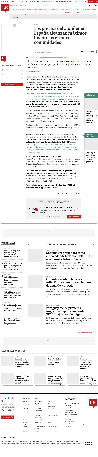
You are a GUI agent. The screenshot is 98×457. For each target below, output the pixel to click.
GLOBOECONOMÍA (43, 10)
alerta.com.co (5, 446)
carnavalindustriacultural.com (30, 443)
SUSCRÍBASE (92, 1)
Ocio (49, 422)
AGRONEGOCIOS (53, 10)
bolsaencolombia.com (71, 441)
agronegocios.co (22, 441)
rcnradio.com (55, 443)
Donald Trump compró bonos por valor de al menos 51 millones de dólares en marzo (22, 362)
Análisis (50, 401)
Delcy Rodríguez (45, 15)
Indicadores (25, 420)
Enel (75, 15)
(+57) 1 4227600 (6, 411)
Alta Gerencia (39, 401)
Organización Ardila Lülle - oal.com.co (89, 442)
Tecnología (18, 374)
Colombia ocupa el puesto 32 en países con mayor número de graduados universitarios (13, 280)
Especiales (38, 413)
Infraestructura (39, 420)
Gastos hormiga (84, 15)
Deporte (7, 303)
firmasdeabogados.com (54, 441)
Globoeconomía (53, 415)
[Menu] (11, 9)
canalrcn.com (45, 443)
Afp (61, 15)
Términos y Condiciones (72, 414)
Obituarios (38, 422)
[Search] (84, 6)
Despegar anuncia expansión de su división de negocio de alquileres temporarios (91, 117)
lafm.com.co (77, 443)
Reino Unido (8, 316)
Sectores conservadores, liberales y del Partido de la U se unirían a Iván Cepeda (86, 363)
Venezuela (55, 15)
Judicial (6, 289)
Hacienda (7, 261)
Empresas (25, 413)
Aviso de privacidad (70, 412)
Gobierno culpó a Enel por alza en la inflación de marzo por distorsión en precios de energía (55, 380)
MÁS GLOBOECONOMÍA (84, 332)
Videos (37, 431)
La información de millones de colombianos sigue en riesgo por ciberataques (22, 380)
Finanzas (24, 415)
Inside (50, 420)
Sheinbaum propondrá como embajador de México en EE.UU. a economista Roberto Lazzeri (68, 256)
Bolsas (82, 374)
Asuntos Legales (27, 404)
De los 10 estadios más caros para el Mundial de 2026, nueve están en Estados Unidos (13, 308)
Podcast (24, 426)
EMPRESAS (30, 10)
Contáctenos (69, 410)
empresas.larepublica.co (37, 441)
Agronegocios (26, 401)
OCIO (35, 10)
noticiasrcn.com (66, 443)
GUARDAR (91, 51)
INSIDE (94, 10)
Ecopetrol (15, 17)
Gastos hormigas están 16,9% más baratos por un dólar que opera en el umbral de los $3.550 (88, 380)
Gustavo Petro (34, 15)
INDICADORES (87, 10)
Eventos (50, 413)
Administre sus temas (9, 84)
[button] (28, 209)
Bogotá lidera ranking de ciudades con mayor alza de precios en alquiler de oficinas (90, 157)
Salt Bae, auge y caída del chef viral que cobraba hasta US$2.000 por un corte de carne (13, 253)
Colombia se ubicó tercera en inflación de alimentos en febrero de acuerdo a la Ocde (68, 282)
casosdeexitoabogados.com (10, 443)
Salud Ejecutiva (52, 426)
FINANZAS (16, 10)
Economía (51, 408)
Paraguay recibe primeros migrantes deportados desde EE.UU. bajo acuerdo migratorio (67, 311)
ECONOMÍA (23, 10)
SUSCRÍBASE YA (73, 216)
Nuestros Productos (71, 408)
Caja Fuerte (38, 404)
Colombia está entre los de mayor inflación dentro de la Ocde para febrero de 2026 (13, 294)
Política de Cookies (70, 421)
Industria (7, 248)
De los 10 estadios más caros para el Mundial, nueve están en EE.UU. (54, 362)
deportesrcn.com (17, 446)
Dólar (92, 15)
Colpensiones (68, 15)
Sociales (24, 431)
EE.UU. (16, 356)
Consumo (25, 408)
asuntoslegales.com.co (8, 441)
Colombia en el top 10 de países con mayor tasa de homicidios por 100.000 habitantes (13, 266)
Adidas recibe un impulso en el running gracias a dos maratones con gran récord (13, 321)
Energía (50, 374)
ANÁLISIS (61, 10)
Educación (7, 274)
